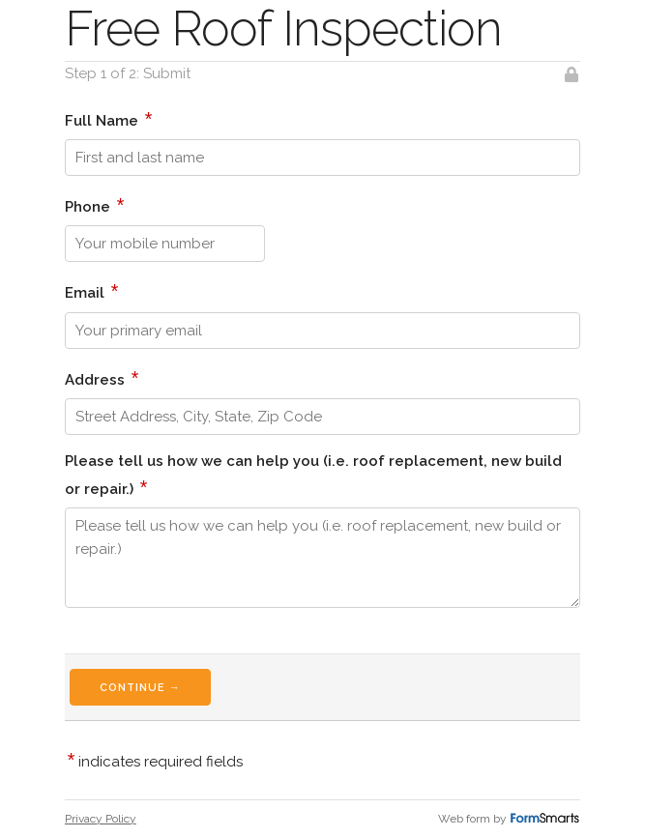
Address (102, 378)
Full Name (109, 119)
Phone (95, 205)
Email (92, 291)
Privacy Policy (100, 818)
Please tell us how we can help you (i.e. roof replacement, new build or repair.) (313, 475)
